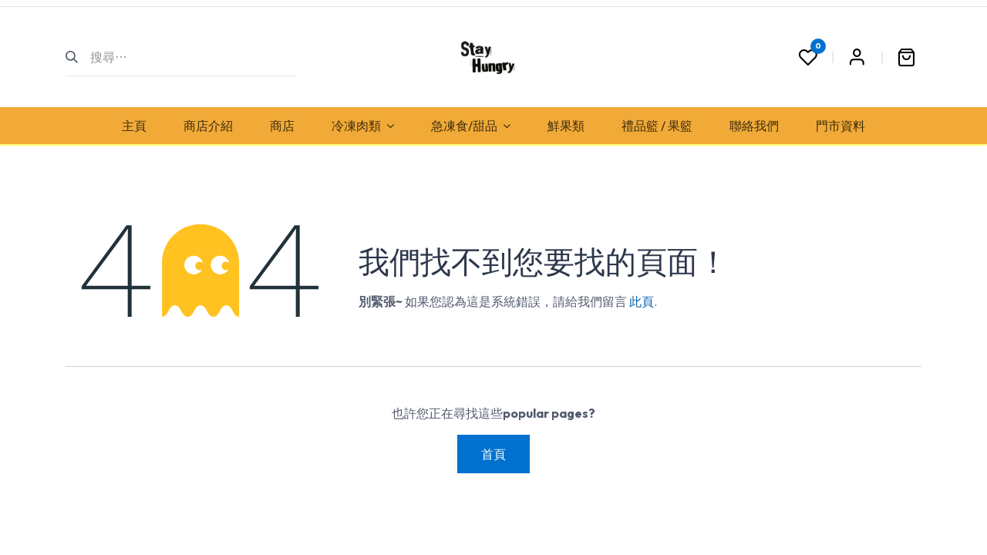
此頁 (641, 301)
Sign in (856, 57)
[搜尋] (78, 57)
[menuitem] (134, 125)
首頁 (493, 454)
